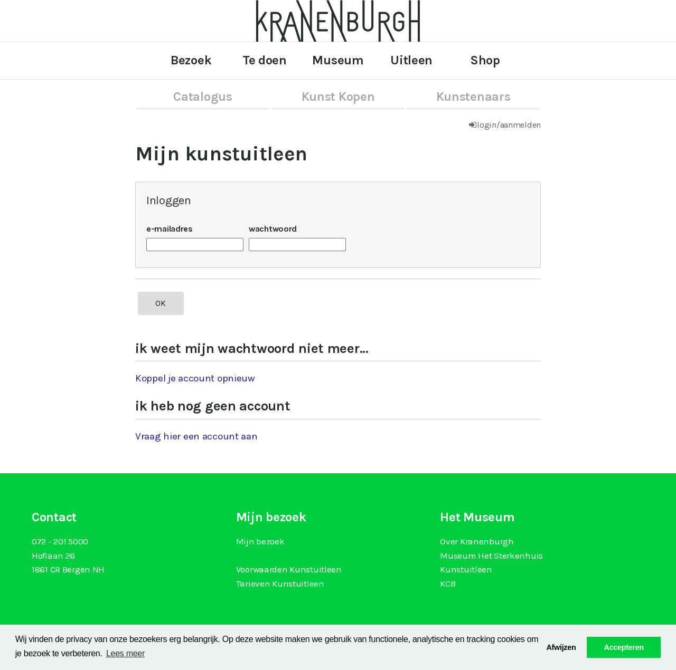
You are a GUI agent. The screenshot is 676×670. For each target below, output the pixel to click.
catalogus (202, 96)
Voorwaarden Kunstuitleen (289, 569)
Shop (485, 60)
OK (160, 303)
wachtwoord (273, 229)
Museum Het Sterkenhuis (491, 555)
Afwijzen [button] (561, 647)
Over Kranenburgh (476, 541)
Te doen (264, 60)
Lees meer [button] (125, 653)
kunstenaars (473, 96)
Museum (337, 60)
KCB (447, 583)
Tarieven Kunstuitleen (280, 583)
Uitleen (411, 60)
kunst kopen (338, 96)
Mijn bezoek (260, 541)
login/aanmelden (509, 125)
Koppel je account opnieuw (195, 378)
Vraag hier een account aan (196, 436)
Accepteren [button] (624, 647)
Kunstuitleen (466, 569)
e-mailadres (169, 229)
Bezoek (191, 60)
